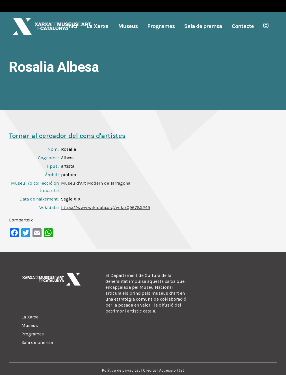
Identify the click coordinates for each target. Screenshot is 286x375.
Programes (32, 334)
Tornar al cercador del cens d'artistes (67, 136)
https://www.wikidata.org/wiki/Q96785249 (105, 207)
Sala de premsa (37, 342)
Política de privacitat (121, 370)
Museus (29, 325)
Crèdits (149, 370)
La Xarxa (29, 317)
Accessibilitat (171, 370)
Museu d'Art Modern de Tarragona (95, 183)
